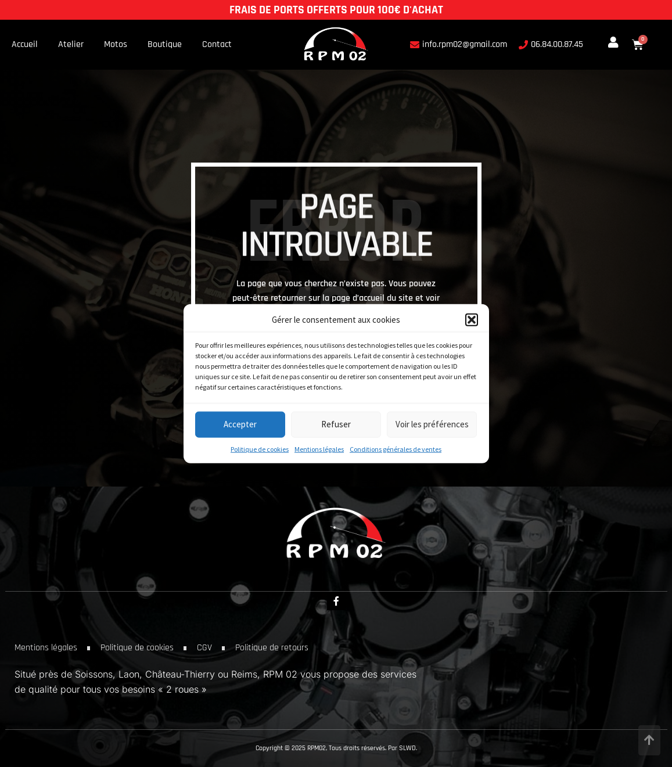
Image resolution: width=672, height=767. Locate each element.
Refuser (336, 424)
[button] (471, 319)
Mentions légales (319, 448)
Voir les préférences (432, 424)
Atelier (71, 45)
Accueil (25, 45)
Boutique (165, 45)
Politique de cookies (260, 448)
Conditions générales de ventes (395, 448)
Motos (115, 45)
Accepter (240, 424)
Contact (217, 45)
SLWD (407, 748)
